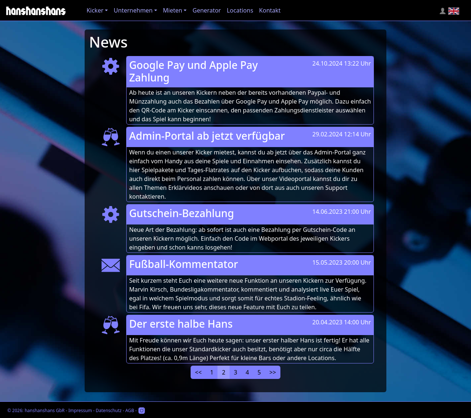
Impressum (80, 410)
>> (272, 372)
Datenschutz (108, 410)
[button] (97, 10)
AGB (129, 410)
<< (198, 372)
